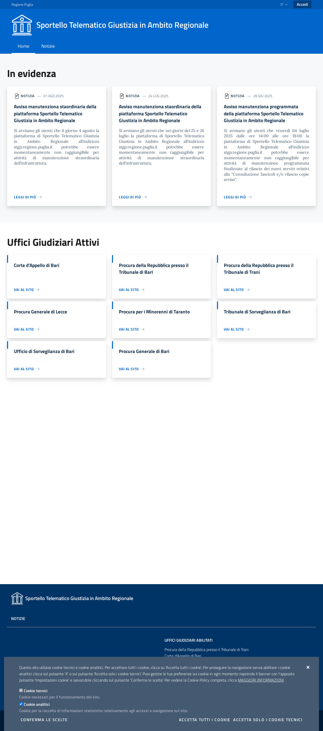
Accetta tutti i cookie (204, 719)
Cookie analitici (37, 704)
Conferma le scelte (44, 719)
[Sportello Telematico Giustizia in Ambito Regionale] (113, 25)
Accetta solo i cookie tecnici (267, 719)
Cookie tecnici (35, 691)
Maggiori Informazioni (261, 680)
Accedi (302, 4)
